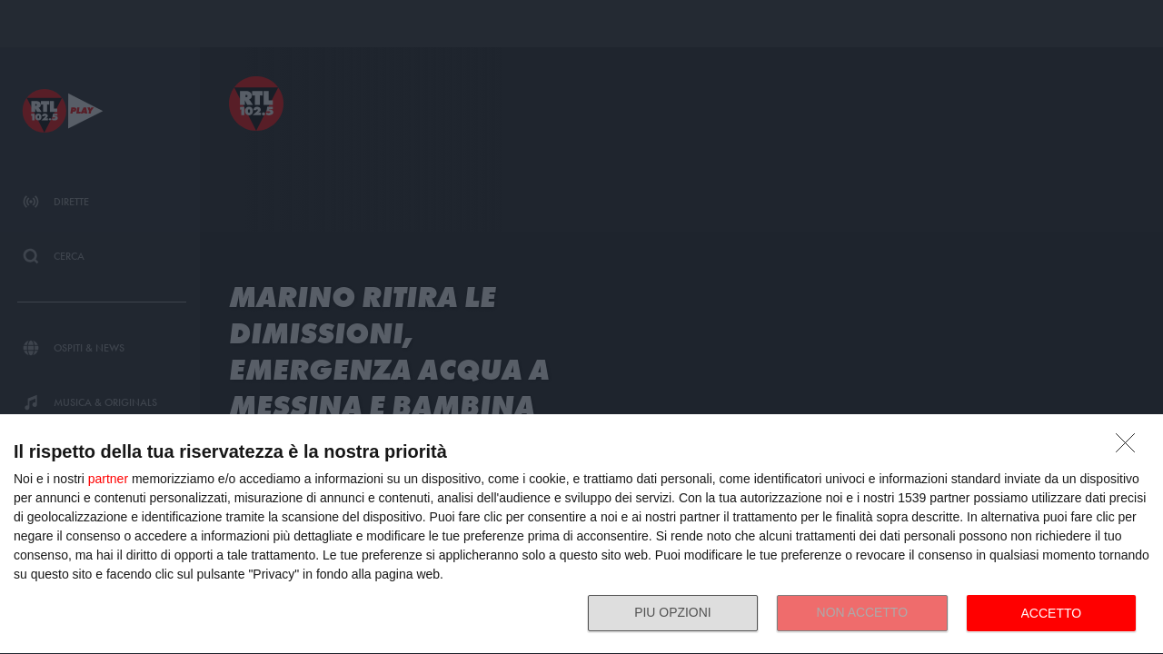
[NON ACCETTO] (1130, 447)
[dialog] (581, 534)
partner (108, 478)
